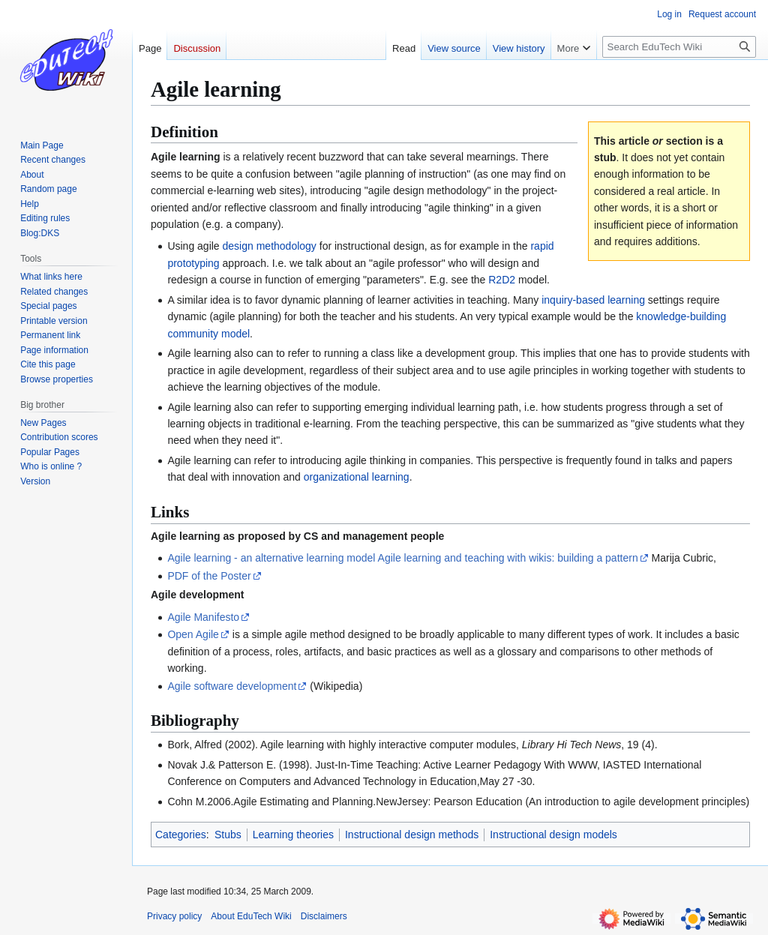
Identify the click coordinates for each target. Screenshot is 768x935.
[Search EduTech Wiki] (679, 47)
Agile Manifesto (203, 617)
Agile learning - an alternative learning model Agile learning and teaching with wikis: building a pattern (402, 558)
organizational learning (357, 477)
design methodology (269, 246)
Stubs (228, 835)
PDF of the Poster (208, 576)
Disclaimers (324, 916)
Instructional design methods (411, 835)
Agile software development (231, 686)
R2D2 (501, 280)
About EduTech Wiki (251, 916)
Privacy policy (174, 916)
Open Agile (193, 634)
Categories (180, 835)
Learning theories (293, 835)
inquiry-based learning (593, 300)
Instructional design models (553, 835)
